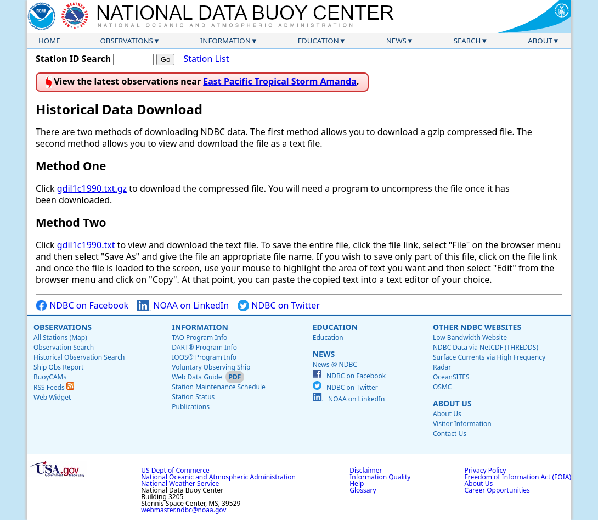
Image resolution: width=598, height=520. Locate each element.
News (396, 41)
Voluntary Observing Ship (211, 367)
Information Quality (379, 477)
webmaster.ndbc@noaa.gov (183, 510)
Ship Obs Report (58, 367)
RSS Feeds (53, 387)
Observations (126, 41)
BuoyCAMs (49, 377)
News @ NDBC (335, 364)
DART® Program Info (204, 347)
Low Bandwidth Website (470, 337)
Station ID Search (73, 59)
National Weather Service (180, 483)
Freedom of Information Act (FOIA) (518, 477)
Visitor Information (462, 423)
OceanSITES (451, 377)
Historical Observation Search (79, 357)
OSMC (442, 387)
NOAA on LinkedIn (183, 305)
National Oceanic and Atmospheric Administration (218, 477)
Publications (191, 406)
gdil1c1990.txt (86, 245)
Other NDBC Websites (477, 327)
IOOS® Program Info (204, 357)
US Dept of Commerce (175, 470)
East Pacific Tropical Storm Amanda (280, 81)
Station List (206, 59)
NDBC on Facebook (82, 305)
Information (225, 41)
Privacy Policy (485, 470)
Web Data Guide (197, 377)
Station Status (193, 396)
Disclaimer (365, 470)
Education (318, 41)
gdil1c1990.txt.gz (92, 188)
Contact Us (449, 433)
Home (49, 41)
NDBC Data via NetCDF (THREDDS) (485, 347)
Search (467, 41)
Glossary (362, 490)
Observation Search (63, 347)
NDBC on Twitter (279, 305)
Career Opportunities (497, 490)
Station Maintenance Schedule (219, 387)
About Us (452, 403)
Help (356, 483)
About (540, 41)
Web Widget (52, 397)
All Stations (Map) (60, 337)
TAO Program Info (199, 337)
